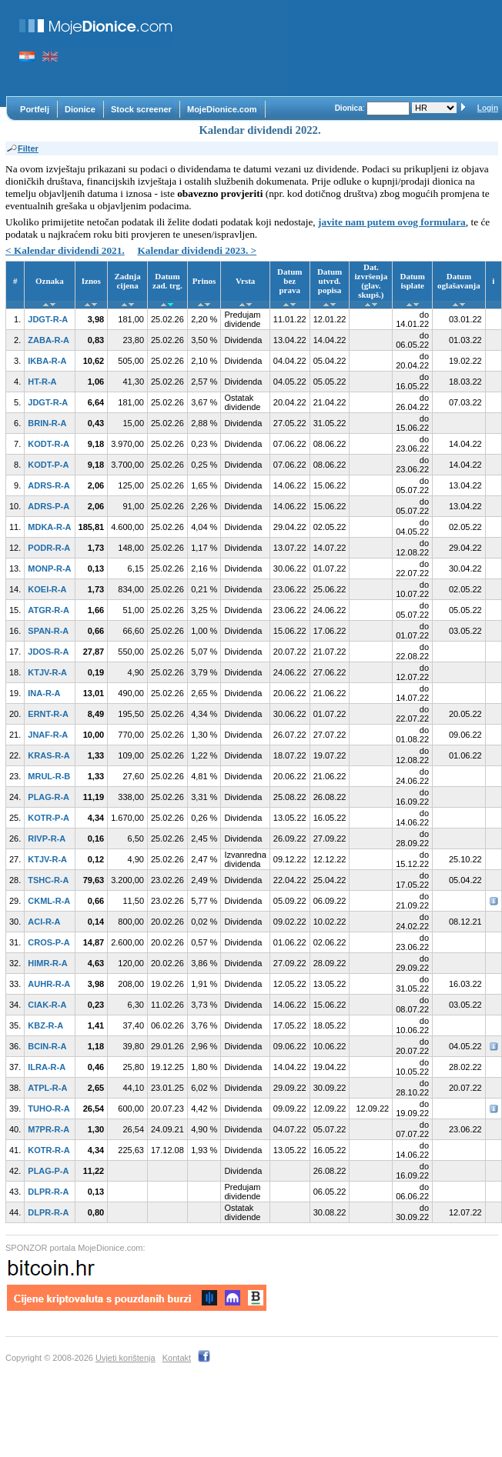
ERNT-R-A (48, 713)
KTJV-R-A (47, 672)
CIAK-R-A (47, 1004)
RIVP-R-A (46, 838)
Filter (21, 148)
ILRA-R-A (46, 1067)
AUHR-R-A (49, 984)
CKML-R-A (49, 900)
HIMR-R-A (47, 963)
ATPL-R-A (47, 1087)
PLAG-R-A (48, 797)
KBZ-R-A (45, 1025)
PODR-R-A (49, 547)
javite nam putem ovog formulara (392, 222)
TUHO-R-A (48, 1108)
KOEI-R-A (47, 589)
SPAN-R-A (48, 630)
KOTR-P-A (48, 817)
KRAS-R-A (48, 755)
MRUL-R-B (49, 776)
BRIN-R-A (47, 423)
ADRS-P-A (48, 506)
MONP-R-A (49, 568)
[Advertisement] (239, 48)
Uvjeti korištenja (125, 1357)
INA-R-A (44, 693)
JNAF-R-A (48, 734)
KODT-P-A (48, 464)
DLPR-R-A (48, 1191)
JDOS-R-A (48, 651)
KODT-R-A (48, 443)
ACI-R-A (44, 921)
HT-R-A (42, 381)
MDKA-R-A (49, 527)
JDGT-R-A (48, 319)
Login (487, 108)
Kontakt (176, 1357)
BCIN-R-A (47, 1046)
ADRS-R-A (48, 485)
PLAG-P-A (48, 1170)
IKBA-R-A (47, 360)
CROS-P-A (48, 942)
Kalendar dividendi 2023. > (196, 250)
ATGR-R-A (48, 610)
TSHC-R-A (48, 880)
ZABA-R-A (48, 340)
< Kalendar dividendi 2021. (65, 250)
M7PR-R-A (48, 1129)
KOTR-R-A (48, 1150)
